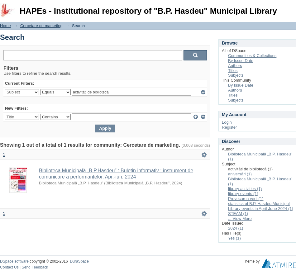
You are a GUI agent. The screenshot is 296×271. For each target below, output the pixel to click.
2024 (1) (235, 228)
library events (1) (243, 193)
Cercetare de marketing (41, 25)
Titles (233, 70)
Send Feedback (35, 267)
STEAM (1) (238, 213)
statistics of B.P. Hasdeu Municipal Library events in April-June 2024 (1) (260, 206)
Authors (235, 65)
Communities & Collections (252, 55)
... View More (240, 218)
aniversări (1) (240, 174)
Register (229, 127)
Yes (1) (234, 238)
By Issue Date (240, 60)
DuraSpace (79, 261)
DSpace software (14, 261)
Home (5, 25)
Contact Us (9, 267)
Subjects (236, 75)
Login (291, 7)
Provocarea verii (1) (245, 198)
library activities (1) (245, 188)
